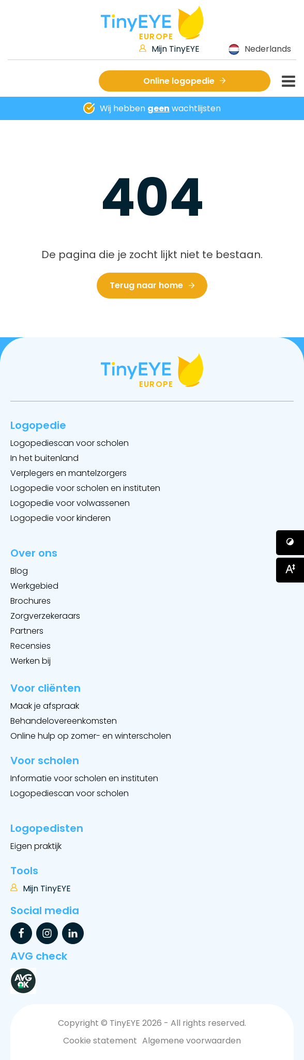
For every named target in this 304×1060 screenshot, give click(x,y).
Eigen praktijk (36, 846)
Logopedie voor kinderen (60, 518)
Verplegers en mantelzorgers (68, 473)
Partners (26, 631)
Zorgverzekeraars (45, 616)
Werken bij (30, 661)
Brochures (30, 601)
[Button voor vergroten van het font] (290, 570)
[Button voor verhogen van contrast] (290, 542)
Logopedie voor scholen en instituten (85, 488)
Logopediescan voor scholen (69, 443)
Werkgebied (34, 586)
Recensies (30, 646)
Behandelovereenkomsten (63, 721)
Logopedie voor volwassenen (70, 503)
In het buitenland (44, 458)
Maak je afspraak (44, 706)
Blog (19, 571)
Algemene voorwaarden (191, 1041)
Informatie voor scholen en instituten (84, 778)
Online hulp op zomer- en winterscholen (90, 736)
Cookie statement (100, 1041)
